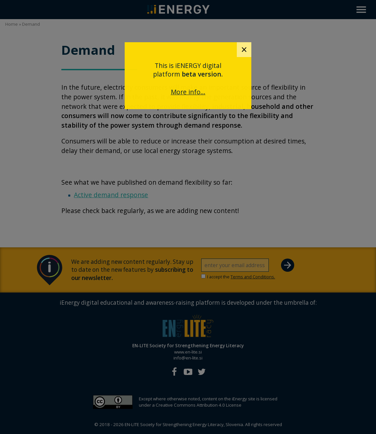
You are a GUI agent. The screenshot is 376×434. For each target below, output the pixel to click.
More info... (188, 91)
